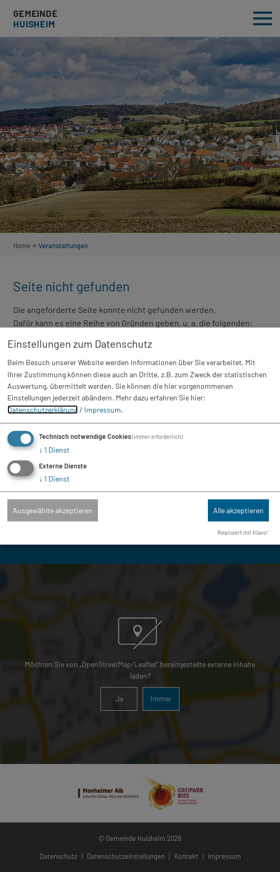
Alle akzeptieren (238, 510)
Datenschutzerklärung (42, 409)
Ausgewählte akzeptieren (53, 510)
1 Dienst (54, 449)
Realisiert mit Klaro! (242, 532)
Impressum (102, 409)
